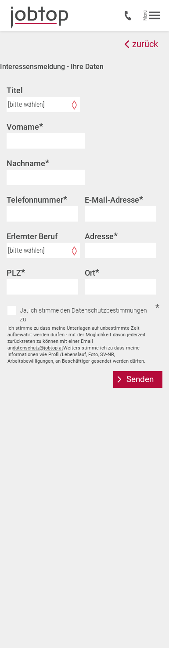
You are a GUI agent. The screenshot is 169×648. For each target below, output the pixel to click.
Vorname (25, 126)
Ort (92, 272)
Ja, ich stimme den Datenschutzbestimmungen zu (83, 315)
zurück (145, 44)
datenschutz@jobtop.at (38, 348)
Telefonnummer (37, 199)
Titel (15, 90)
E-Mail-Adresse (114, 199)
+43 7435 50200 (129, 15)
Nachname (28, 163)
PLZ (16, 272)
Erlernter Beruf (32, 236)
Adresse (101, 236)
